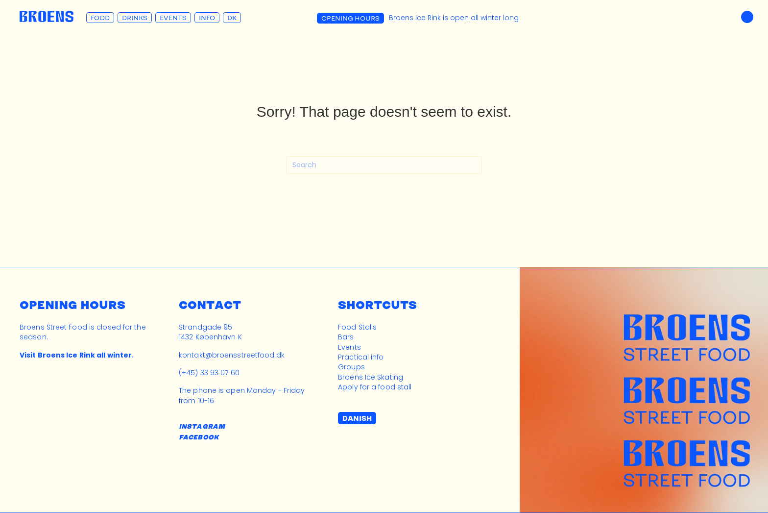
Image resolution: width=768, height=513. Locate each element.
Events (173, 18)
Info (207, 18)
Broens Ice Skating (370, 377)
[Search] (384, 165)
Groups (351, 367)
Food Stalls (357, 327)
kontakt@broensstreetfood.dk (232, 355)
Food (100, 18)
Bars (346, 337)
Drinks (134, 18)
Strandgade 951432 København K (210, 332)
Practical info (361, 357)
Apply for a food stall (374, 387)
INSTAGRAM (202, 426)
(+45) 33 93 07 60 (209, 373)
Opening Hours (350, 18)
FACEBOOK (198, 437)
